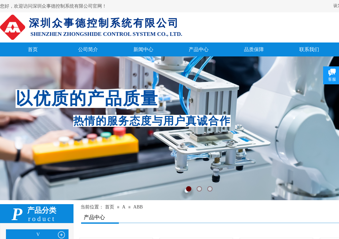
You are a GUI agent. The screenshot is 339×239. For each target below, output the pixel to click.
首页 (109, 206)
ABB (138, 206)
